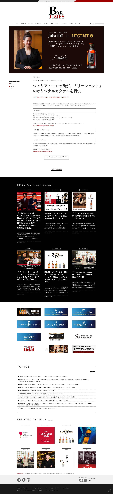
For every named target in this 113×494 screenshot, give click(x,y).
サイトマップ (41, 488)
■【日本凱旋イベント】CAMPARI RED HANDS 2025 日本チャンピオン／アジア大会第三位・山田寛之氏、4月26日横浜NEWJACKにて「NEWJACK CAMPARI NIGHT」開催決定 (53, 380)
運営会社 (19, 488)
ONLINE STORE (92, 478)
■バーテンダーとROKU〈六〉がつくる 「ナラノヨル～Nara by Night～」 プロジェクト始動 (43, 400)
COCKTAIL (23, 23)
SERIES (71, 23)
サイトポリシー (60, 488)
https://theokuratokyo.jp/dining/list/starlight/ (43, 125)
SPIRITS (30, 23)
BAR (17, 23)
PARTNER (77, 23)
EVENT (57, 23)
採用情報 (67, 488)
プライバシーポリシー (50, 488)
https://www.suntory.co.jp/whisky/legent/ (42, 151)
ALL (13, 23)
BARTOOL (64, 23)
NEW (52, 23)
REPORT (46, 23)
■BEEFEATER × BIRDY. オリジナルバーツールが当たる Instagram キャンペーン (40, 394)
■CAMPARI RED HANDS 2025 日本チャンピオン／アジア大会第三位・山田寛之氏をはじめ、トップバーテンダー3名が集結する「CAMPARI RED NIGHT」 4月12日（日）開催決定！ (55, 404)
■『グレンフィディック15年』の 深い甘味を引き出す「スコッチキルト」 (38, 408)
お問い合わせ (25, 488)
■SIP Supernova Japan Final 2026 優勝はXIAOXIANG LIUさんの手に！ (37, 390)
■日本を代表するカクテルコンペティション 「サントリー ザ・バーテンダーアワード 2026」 (43, 376)
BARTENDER (38, 23)
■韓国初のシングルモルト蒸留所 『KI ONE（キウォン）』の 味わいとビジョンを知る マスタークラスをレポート (50, 384)
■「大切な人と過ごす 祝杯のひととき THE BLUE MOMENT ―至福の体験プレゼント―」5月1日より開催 (46, 387)
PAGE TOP (109, 490)
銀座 (90, 480)
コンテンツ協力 (33, 488)
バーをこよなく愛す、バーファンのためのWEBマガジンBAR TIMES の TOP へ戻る (56, 157)
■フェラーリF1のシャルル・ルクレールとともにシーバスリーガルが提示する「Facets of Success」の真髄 (46, 397)
